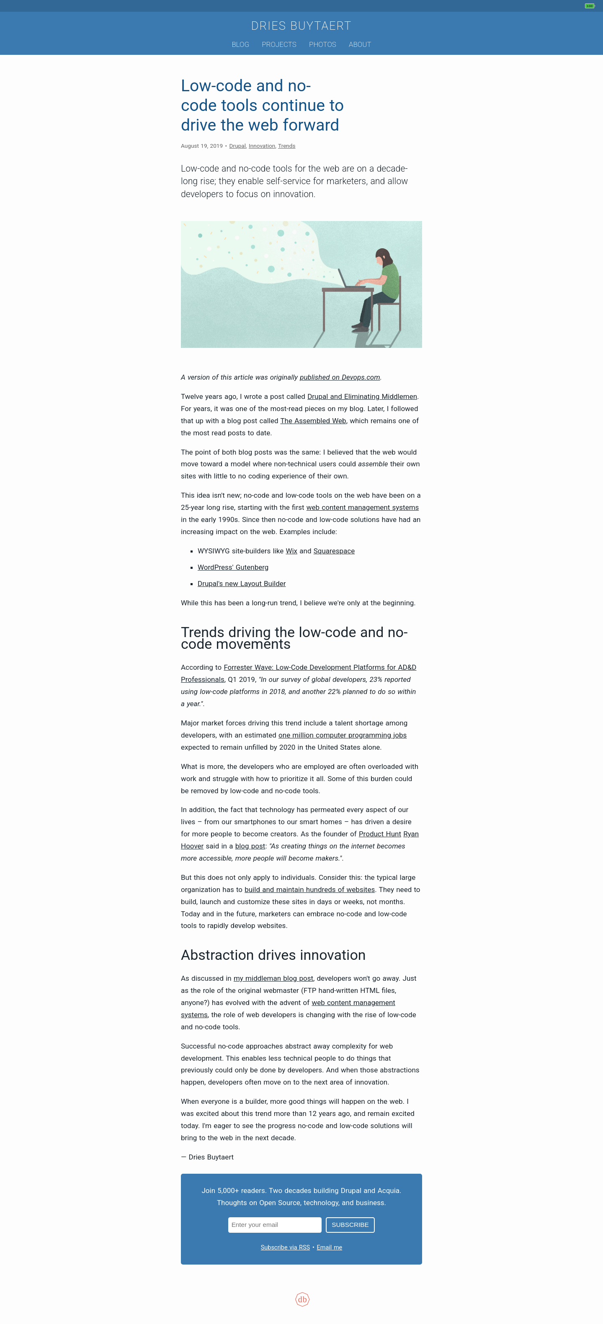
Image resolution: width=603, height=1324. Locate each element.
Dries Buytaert (301, 26)
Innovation (262, 145)
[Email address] (275, 1225)
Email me (330, 1247)
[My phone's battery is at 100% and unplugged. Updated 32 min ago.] (591, 6)
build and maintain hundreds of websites (310, 889)
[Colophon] (301, 1305)
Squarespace (334, 551)
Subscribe (350, 1224)
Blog (240, 44)
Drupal (237, 145)
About (360, 44)
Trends (287, 145)
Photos (322, 44)
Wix (291, 551)
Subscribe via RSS (285, 1247)
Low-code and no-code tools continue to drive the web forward (262, 105)
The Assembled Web (313, 420)
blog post (250, 846)
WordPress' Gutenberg (233, 567)
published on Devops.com (340, 377)
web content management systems (363, 507)
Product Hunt (380, 834)
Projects (279, 44)
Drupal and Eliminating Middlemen (362, 396)
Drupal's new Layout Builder (242, 583)
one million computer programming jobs (342, 735)
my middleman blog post (273, 978)
